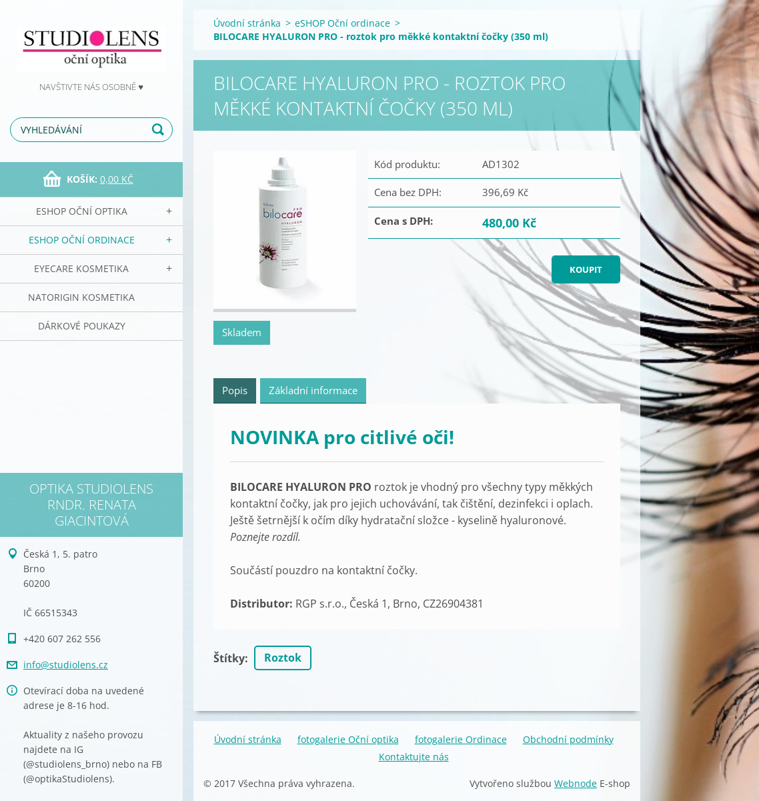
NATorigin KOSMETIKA (81, 297)
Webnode (575, 783)
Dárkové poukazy (81, 325)
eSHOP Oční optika (81, 211)
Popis (234, 390)
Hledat (160, 129)
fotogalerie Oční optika (348, 739)
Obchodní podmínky (568, 739)
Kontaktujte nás (414, 756)
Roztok (282, 657)
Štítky (229, 658)
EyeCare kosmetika (81, 268)
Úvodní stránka (247, 23)
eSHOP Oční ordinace (82, 239)
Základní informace (313, 390)
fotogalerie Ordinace (461, 739)
